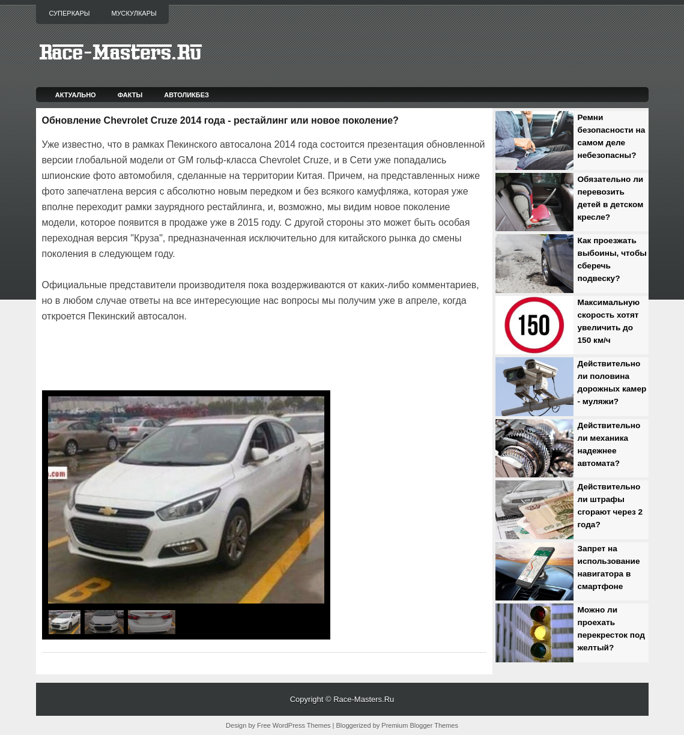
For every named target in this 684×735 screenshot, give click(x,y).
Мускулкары (133, 13)
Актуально (75, 94)
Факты (130, 94)
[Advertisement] (182, 358)
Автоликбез (186, 94)
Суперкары (69, 13)
